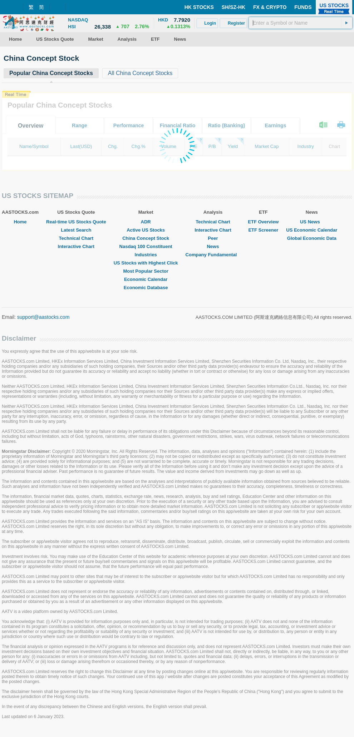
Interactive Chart (76, 246)
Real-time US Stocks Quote (76, 221)
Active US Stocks (146, 230)
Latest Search (76, 230)
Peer (213, 238)
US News (312, 221)
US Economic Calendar (311, 230)
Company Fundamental (213, 254)
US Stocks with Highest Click (146, 263)
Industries (146, 254)
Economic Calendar (145, 279)
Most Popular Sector (145, 271)
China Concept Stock (145, 238)
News (213, 246)
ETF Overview (263, 221)
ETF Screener (263, 230)
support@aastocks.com (43, 317)
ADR (146, 221)
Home (20, 221)
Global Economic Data (311, 238)
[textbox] (300, 23)
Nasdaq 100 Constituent (145, 246)
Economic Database (146, 287)
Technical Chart (76, 238)
